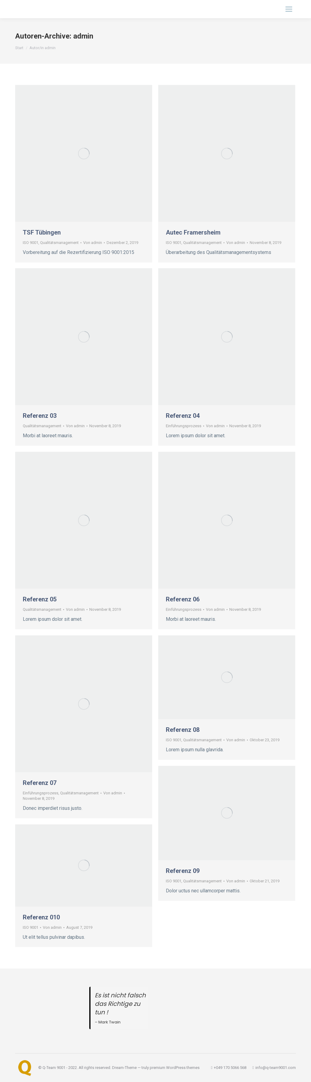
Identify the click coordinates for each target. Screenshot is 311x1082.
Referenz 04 (183, 415)
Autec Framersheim (193, 232)
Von (92, 242)
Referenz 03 (39, 415)
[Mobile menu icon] (288, 9)
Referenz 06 (183, 599)
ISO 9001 (30, 242)
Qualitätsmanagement (59, 242)
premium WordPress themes (175, 1067)
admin (83, 36)
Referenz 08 (183, 729)
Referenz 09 (183, 870)
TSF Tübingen (42, 232)
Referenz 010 (41, 917)
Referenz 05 (39, 599)
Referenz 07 (39, 782)
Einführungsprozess (183, 426)
